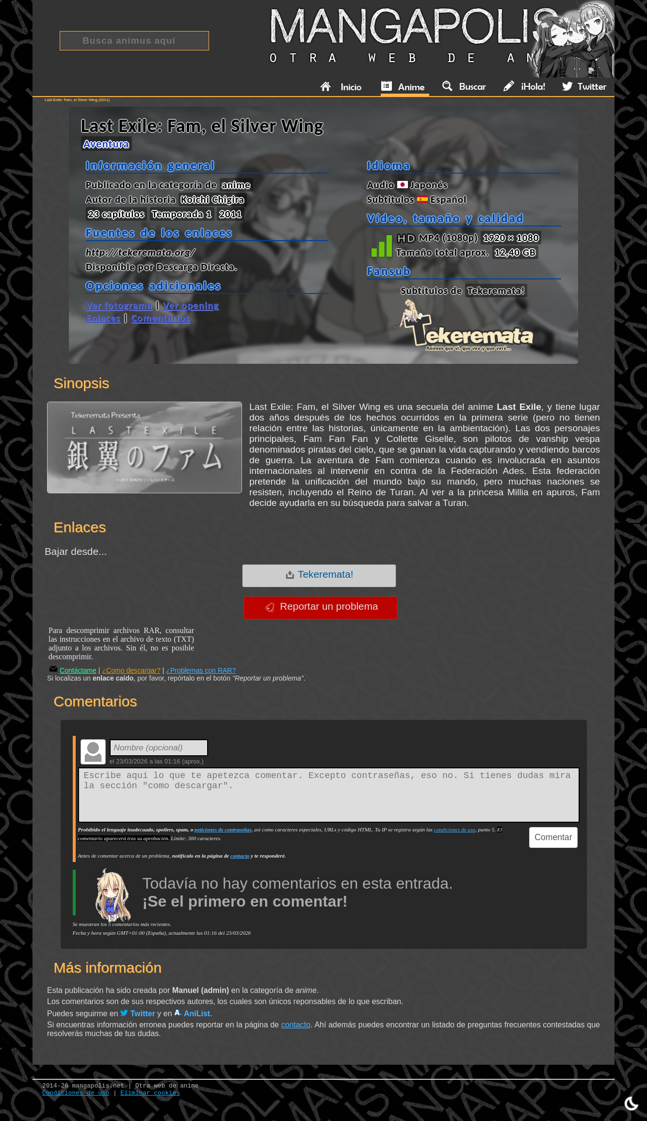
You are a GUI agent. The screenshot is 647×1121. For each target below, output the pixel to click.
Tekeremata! (319, 574)
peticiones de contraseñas (222, 829)
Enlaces (103, 317)
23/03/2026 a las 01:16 (148, 761)
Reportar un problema (321, 606)
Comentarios (160, 317)
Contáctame (73, 670)
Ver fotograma (119, 305)
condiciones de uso (454, 829)
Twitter (137, 1013)
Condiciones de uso (75, 1093)
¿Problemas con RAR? (201, 670)
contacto (239, 856)
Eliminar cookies (150, 1093)
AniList (192, 1013)
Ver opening (191, 305)
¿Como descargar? (131, 670)
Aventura (106, 143)
